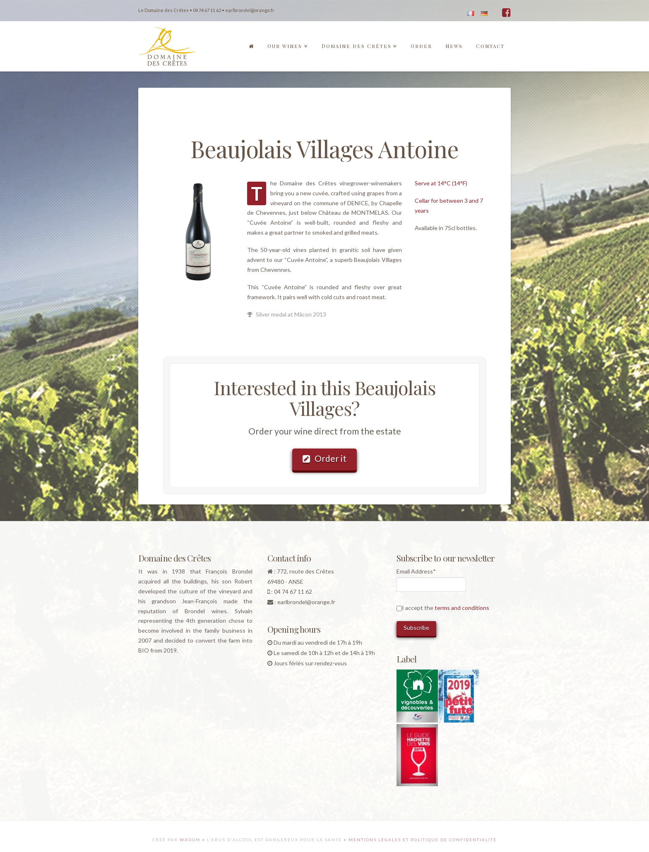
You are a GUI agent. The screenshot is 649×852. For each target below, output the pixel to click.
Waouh (190, 839)
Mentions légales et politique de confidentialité (423, 839)
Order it (324, 458)
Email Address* (416, 571)
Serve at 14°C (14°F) (441, 183)
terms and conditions (462, 607)
